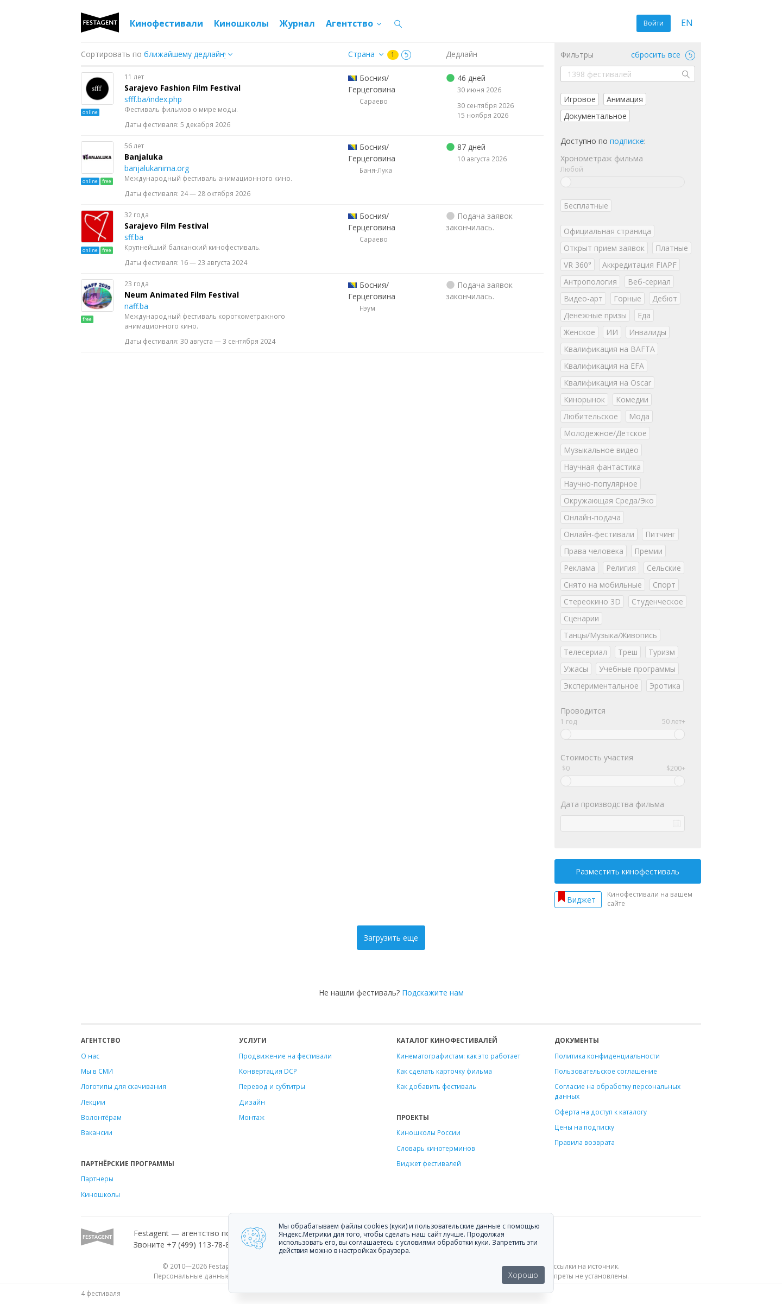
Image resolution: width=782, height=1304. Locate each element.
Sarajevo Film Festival (166, 226)
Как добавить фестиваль (436, 1086)
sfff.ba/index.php (153, 99)
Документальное (595, 116)
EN (687, 23)
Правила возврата (584, 1142)
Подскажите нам (433, 992)
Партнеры (97, 1178)
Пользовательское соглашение (605, 1071)
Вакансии (96, 1132)
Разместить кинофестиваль (627, 871)
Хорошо (523, 1275)
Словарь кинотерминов (435, 1148)
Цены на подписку (584, 1127)
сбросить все (663, 54)
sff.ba (133, 237)
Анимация (625, 99)
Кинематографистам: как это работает (458, 1055)
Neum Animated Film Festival (181, 294)
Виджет (581, 899)
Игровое (580, 99)
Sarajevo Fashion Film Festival (182, 88)
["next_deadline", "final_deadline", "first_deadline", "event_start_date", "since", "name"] (192, 54)
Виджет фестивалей (428, 1163)
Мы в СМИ (97, 1071)
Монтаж (251, 1117)
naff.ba (136, 306)
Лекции (93, 1102)
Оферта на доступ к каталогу (600, 1111)
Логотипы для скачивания (123, 1086)
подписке (627, 141)
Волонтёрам (101, 1117)
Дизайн (252, 1102)
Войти (654, 23)
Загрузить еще (391, 938)
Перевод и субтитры (272, 1086)
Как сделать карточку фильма (444, 1071)
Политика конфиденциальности (607, 1055)
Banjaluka (143, 157)
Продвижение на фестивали (285, 1055)
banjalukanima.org (156, 168)
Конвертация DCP (268, 1071)
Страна (361, 54)
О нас (90, 1055)
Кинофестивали (166, 23)
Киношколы (241, 23)
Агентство (354, 23)
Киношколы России (428, 1132)
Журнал (297, 23)
